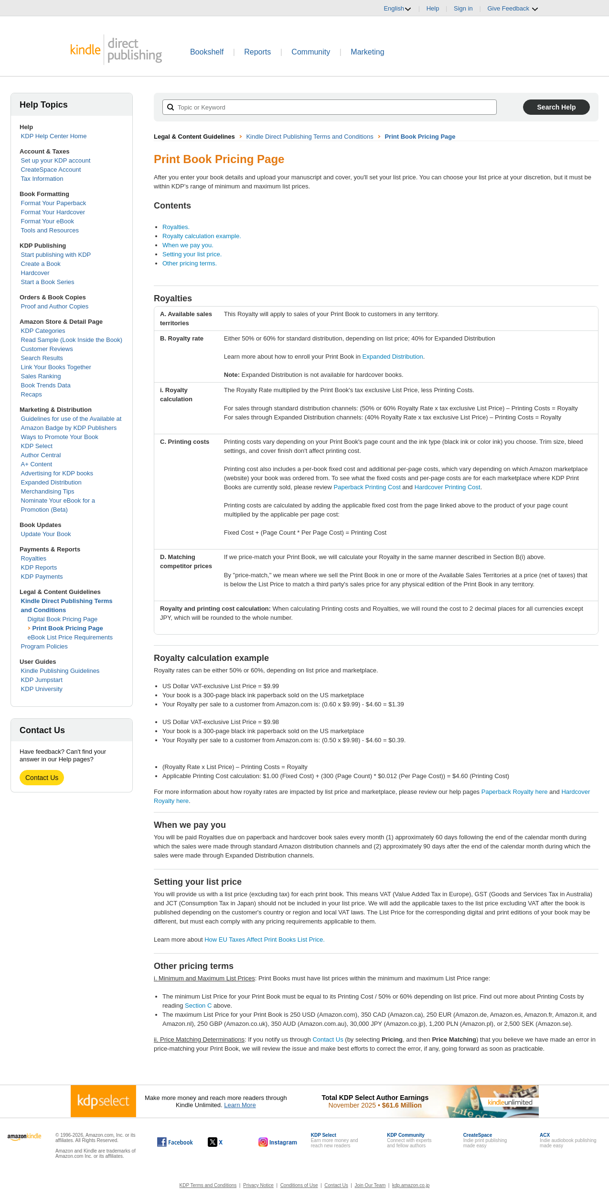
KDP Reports (39, 567)
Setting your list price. (192, 254)
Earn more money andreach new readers (334, 1140)
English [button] (398, 8)
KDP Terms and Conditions (208, 1185)
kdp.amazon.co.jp (410, 1185)
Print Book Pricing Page (67, 628)
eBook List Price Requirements (70, 637)
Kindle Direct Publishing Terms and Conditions (309, 136)
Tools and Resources (50, 230)
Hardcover (35, 272)
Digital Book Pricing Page (63, 619)
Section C (198, 1005)
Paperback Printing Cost (367, 487)
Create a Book (41, 263)
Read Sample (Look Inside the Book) (71, 339)
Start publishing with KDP (56, 254)
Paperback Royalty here (514, 791)
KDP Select (37, 446)
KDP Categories (43, 330)
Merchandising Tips (48, 491)
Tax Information (42, 178)
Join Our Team (369, 1185)
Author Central (41, 455)
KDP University (42, 688)
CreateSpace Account (51, 169)
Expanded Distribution (51, 482)
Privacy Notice (258, 1185)
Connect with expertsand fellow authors (409, 1140)
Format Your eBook (47, 221)
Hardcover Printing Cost (448, 487)
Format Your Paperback (53, 203)
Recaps (31, 394)
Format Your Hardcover (53, 212)
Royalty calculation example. (201, 236)
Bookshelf (207, 52)
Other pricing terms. (189, 263)
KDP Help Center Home (54, 136)
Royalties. (176, 227)
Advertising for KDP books (57, 473)
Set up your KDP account (56, 160)
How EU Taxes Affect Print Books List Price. (264, 939)
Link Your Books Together (56, 367)
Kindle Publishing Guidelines (60, 670)
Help (433, 8)
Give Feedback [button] (512, 8)
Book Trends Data (46, 385)
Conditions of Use (299, 1185)
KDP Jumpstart (42, 679)
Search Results (42, 358)
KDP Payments (42, 576)
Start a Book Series (48, 282)
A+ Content (36, 464)
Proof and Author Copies (55, 306)
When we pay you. (188, 245)
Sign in (463, 8)
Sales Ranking (41, 376)
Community (310, 52)
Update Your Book (46, 534)
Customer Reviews (47, 348)
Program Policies (44, 646)
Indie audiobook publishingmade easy (568, 1140)
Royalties (33, 558)
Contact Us (41, 777)
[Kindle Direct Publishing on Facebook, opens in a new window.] (175, 1142)
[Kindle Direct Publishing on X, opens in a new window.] (225, 1142)
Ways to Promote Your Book (59, 436)
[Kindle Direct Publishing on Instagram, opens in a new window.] (278, 1142)
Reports (257, 52)
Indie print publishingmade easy (485, 1140)
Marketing (367, 52)
